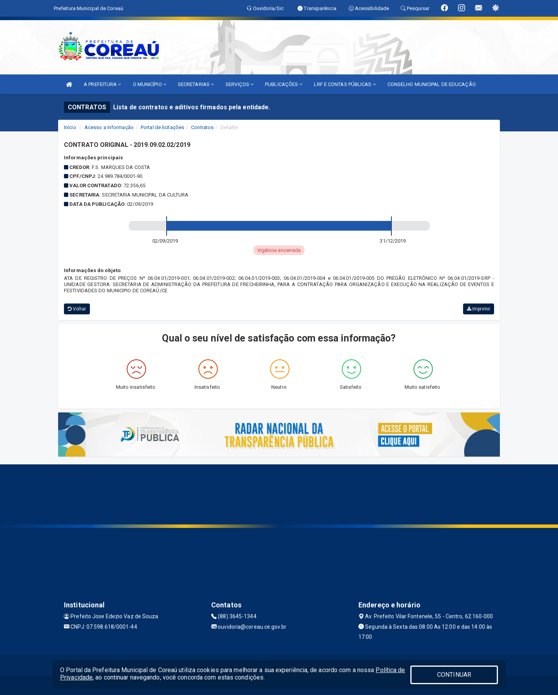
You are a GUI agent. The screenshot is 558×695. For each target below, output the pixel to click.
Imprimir (478, 309)
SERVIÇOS (239, 84)
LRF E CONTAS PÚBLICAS (344, 84)
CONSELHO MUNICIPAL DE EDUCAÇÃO (432, 84)
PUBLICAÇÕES (283, 84)
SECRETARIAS (196, 84)
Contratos (202, 127)
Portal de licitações (162, 127)
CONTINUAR (454, 674)
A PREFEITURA (102, 84)
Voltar (77, 309)
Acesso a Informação (109, 127)
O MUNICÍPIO (149, 84)
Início (70, 127)
